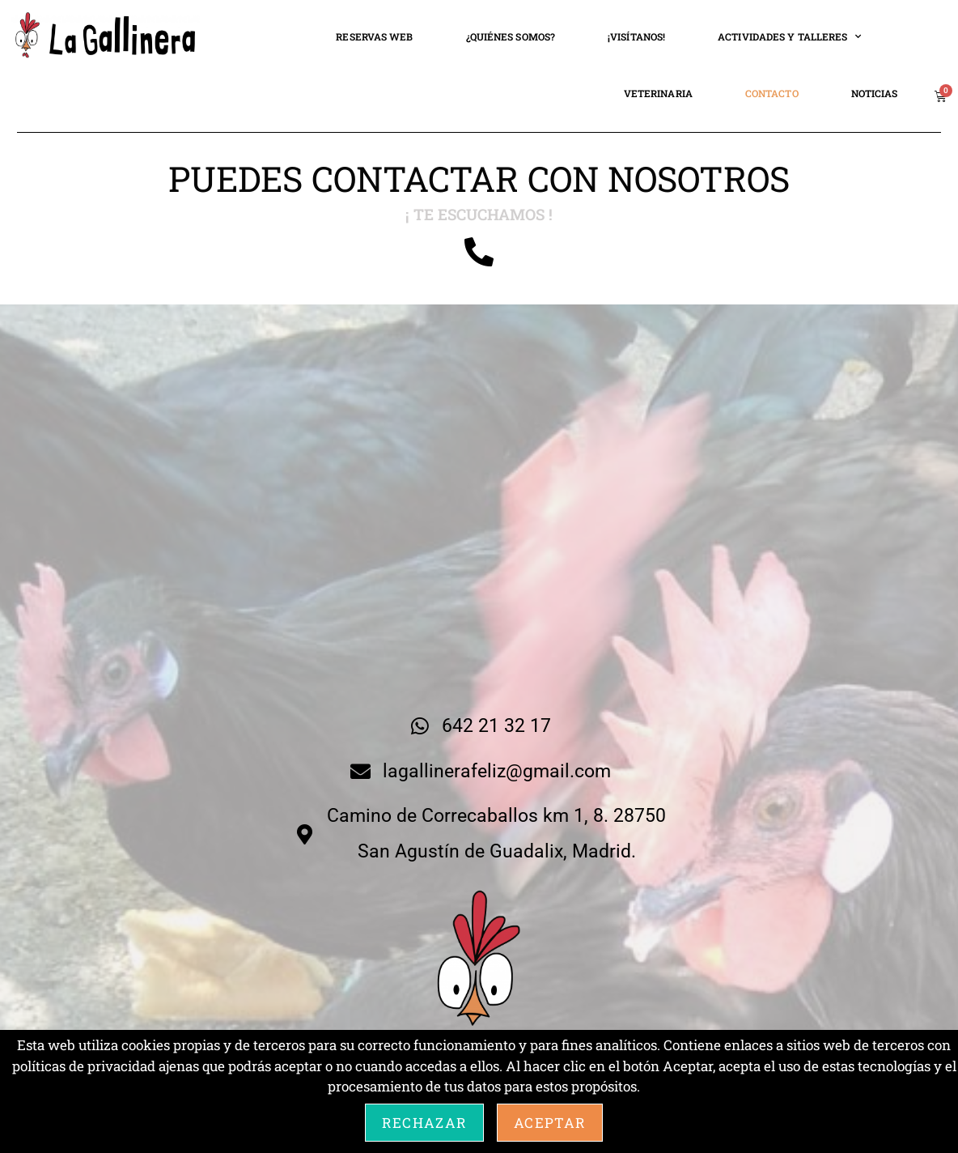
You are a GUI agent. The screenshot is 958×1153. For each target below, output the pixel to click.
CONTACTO (772, 93)
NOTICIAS (874, 93)
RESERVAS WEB (374, 36)
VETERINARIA (658, 93)
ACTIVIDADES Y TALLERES (789, 36)
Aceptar (550, 1122)
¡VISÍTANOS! (636, 36)
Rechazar (424, 1122)
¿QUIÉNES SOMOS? (511, 36)
